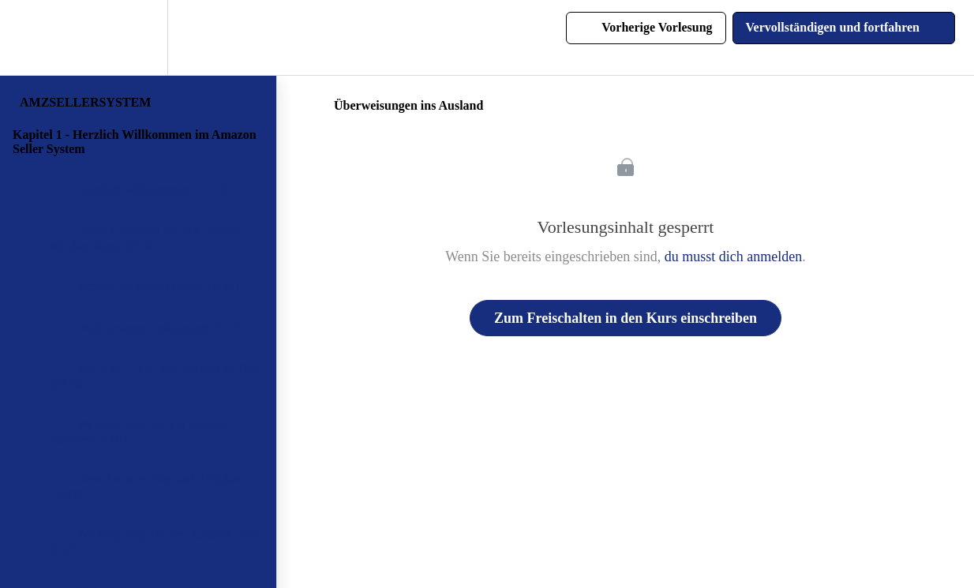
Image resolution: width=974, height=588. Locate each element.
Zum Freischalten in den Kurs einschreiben (625, 318)
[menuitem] (138, 37)
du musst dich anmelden (733, 256)
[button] (29, 37)
